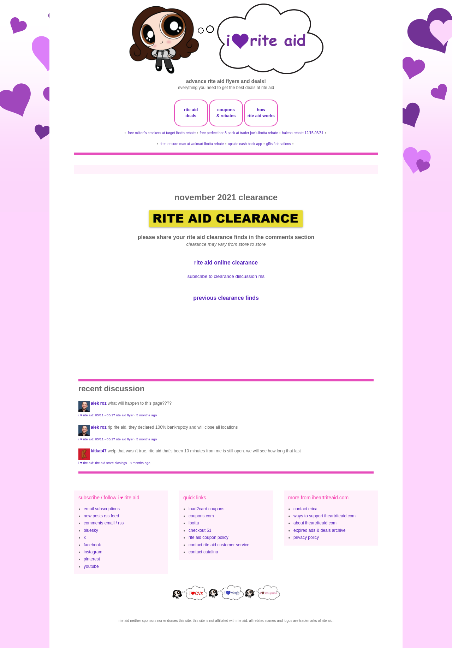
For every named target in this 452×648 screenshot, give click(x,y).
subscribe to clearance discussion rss (226, 276)
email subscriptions (102, 508)
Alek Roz (99, 403)
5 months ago (146, 415)
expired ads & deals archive (319, 530)
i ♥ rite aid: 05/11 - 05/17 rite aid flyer (105, 415)
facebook (92, 544)
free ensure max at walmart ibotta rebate (192, 144)
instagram (93, 551)
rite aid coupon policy (208, 537)
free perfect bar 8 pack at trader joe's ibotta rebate (239, 133)
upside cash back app (245, 144)
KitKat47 (99, 450)
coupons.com (201, 515)
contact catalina (203, 551)
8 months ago (140, 463)
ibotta (194, 523)
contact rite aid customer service (219, 544)
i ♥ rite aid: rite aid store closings (102, 463)
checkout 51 (200, 530)
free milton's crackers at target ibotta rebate (162, 133)
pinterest (92, 559)
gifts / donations (278, 144)
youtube (91, 566)
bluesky (91, 530)
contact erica (305, 508)
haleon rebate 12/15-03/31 (302, 133)
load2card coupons (206, 508)
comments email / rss (104, 523)
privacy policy (306, 537)
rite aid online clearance (226, 263)
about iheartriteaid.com (315, 523)
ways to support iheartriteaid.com (324, 515)
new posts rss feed (101, 515)
